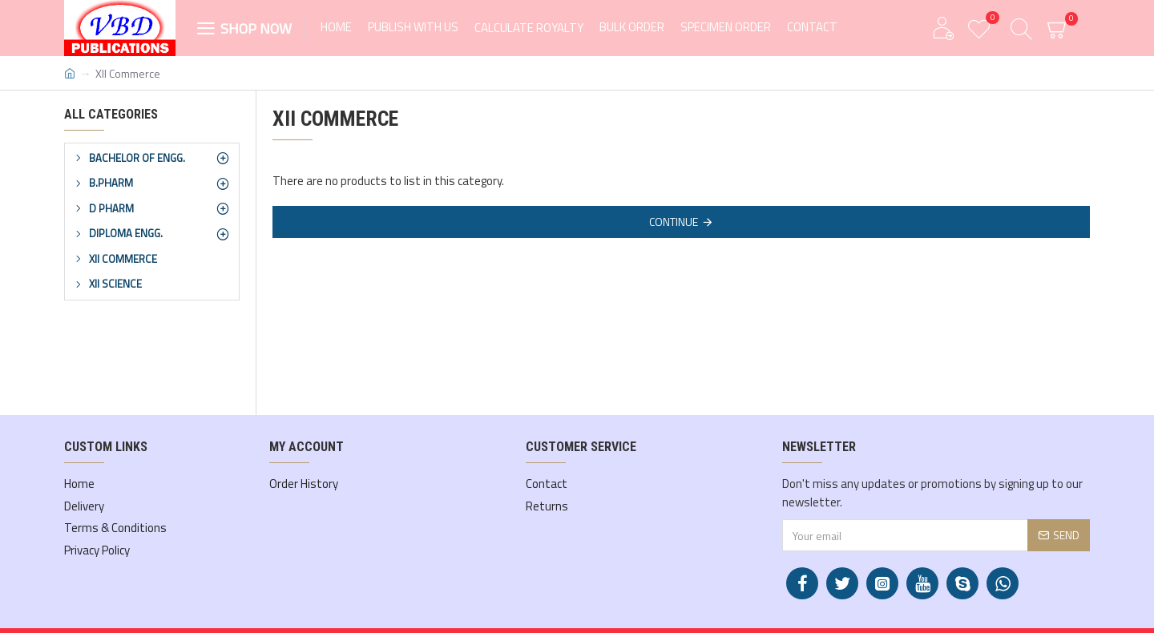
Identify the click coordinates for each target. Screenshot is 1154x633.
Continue (673, 221)
